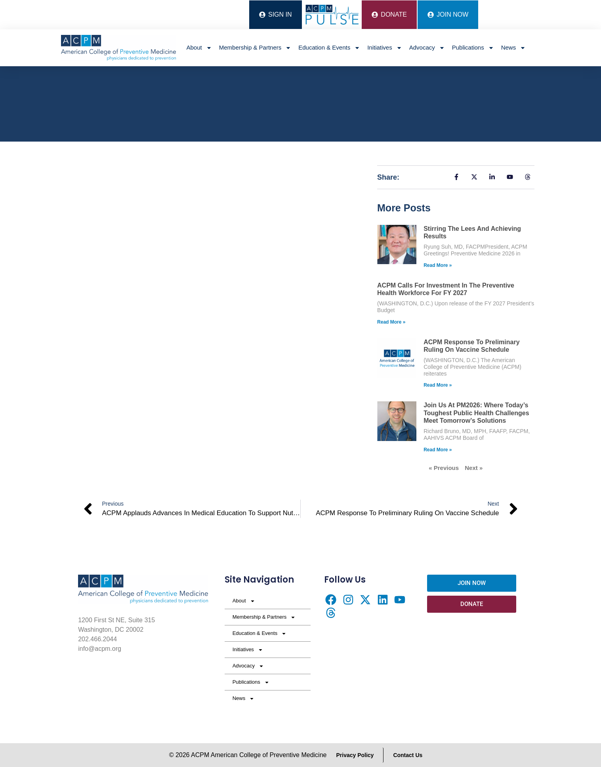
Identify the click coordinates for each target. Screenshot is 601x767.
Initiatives (384, 47)
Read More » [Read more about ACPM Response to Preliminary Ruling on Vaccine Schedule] (438, 385)
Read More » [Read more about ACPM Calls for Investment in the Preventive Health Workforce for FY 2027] (391, 322)
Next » (474, 467)
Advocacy (427, 47)
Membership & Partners (255, 47)
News (513, 47)
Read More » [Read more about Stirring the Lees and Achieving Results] (438, 265)
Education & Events (329, 47)
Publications (473, 47)
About (199, 47)
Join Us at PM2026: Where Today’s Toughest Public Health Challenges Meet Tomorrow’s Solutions (476, 413)
